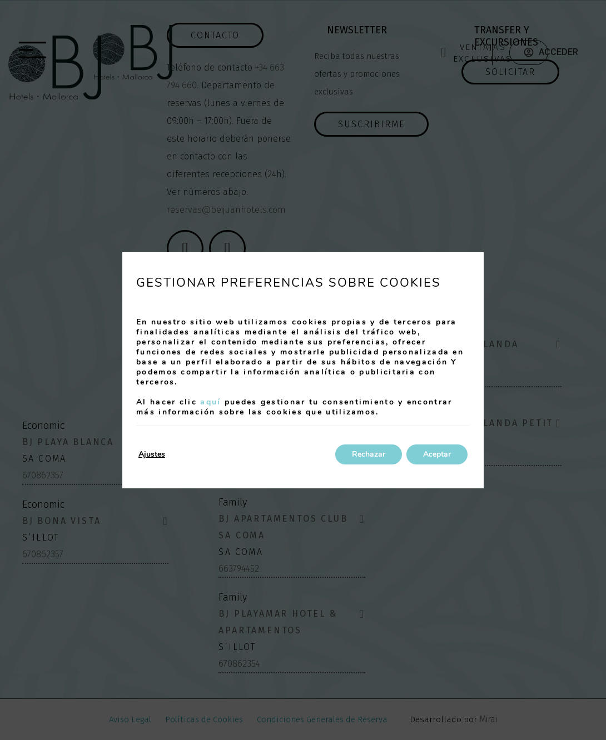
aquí (210, 402)
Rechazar (368, 454)
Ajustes (151, 454)
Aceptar (437, 454)
